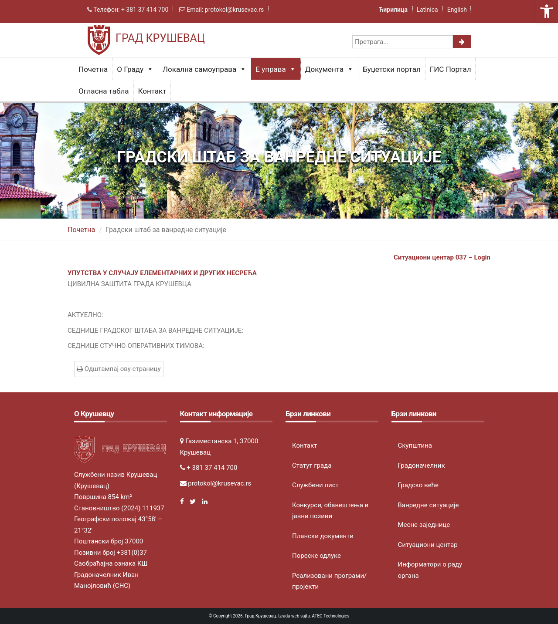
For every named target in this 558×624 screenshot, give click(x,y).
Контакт (152, 91)
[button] (546, 11)
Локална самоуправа (204, 69)
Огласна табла (103, 91)
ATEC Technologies (331, 616)
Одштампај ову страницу (119, 369)
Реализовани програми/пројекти (329, 581)
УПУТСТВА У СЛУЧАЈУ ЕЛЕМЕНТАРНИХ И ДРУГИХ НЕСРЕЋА (162, 273)
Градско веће (418, 485)
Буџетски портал (392, 69)
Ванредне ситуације (428, 505)
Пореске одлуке (316, 556)
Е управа (275, 69)
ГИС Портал (450, 69)
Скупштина (415, 445)
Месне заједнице (424, 525)
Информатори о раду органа (430, 570)
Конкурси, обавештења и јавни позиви (330, 510)
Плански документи (323, 536)
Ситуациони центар (428, 545)
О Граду (135, 69)
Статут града (311, 465)
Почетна (93, 69)
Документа (329, 69)
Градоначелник (421, 465)
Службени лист (315, 485)
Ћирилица (394, 9)
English (457, 9)
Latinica (427, 9)
